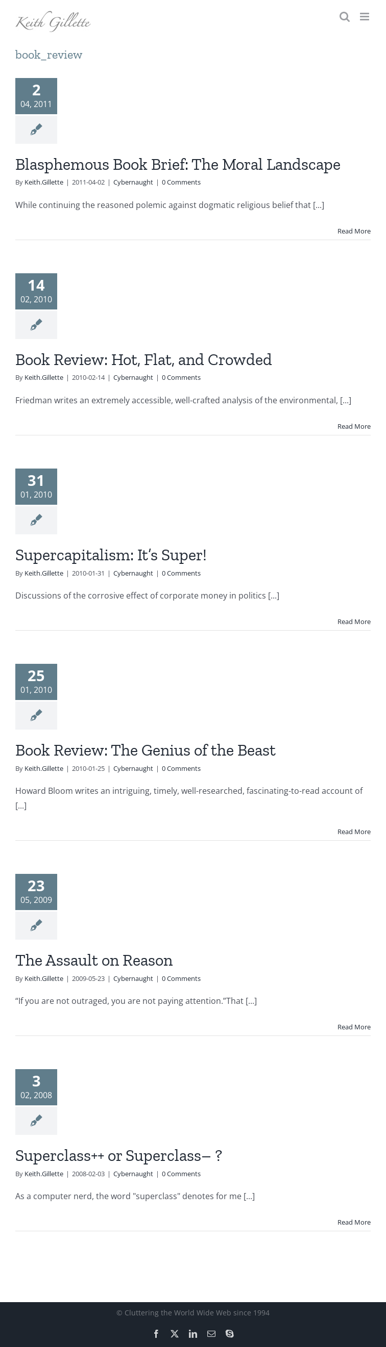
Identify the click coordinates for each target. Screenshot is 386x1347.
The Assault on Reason (94, 960)
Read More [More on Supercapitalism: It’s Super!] (354, 621)
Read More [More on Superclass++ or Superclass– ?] (354, 1222)
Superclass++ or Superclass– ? (118, 1155)
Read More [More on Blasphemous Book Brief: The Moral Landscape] (354, 231)
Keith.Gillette (44, 182)
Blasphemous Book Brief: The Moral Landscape (178, 164)
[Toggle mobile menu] (365, 16)
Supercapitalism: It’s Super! (111, 554)
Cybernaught (133, 182)
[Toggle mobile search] (345, 16)
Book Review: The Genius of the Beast (145, 750)
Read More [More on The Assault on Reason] (354, 1026)
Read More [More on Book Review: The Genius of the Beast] (354, 831)
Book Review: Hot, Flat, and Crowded (143, 359)
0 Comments (181, 182)
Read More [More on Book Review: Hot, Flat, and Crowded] (354, 426)
